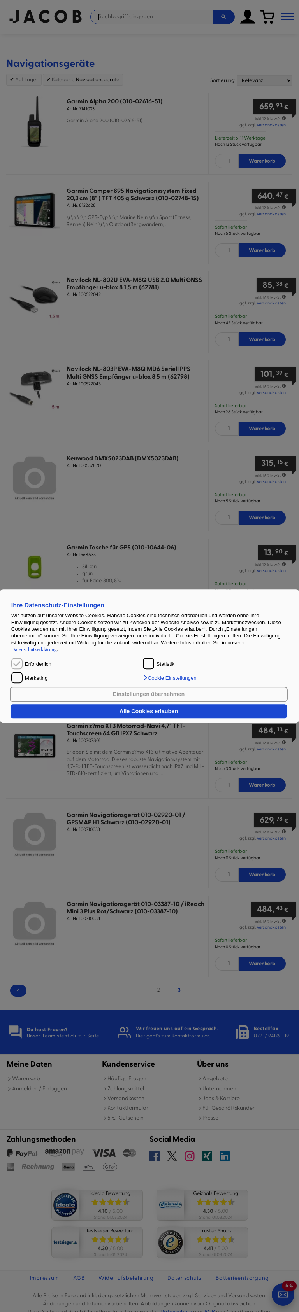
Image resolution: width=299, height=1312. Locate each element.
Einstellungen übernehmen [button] (149, 694)
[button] (170, 678)
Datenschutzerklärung (34, 649)
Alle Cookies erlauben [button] (149, 711)
